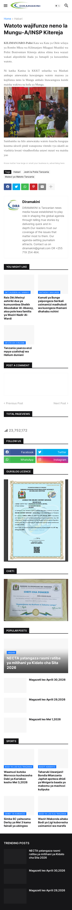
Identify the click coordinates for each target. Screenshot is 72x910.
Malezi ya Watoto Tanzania (19, 176)
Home (7, 18)
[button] (5, 6)
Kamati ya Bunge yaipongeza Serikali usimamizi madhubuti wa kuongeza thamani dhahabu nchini (52, 304)
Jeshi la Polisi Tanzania (36, 171)
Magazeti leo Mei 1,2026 (45, 719)
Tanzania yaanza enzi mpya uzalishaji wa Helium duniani (18, 351)
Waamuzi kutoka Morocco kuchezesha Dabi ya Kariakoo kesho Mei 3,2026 (18, 777)
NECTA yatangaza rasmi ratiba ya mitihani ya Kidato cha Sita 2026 (46, 854)
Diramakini (31, 202)
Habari (18, 18)
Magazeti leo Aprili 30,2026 (47, 679)
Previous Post (14, 403)
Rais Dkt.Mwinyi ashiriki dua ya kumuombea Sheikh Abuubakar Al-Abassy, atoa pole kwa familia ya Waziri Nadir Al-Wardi (19, 308)
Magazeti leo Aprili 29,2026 (47, 699)
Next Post (60, 403)
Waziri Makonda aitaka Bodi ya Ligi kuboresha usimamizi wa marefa (53, 822)
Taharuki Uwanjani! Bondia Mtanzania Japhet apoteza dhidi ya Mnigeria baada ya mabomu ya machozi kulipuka (52, 780)
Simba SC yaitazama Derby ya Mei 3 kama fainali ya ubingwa (17, 822)
